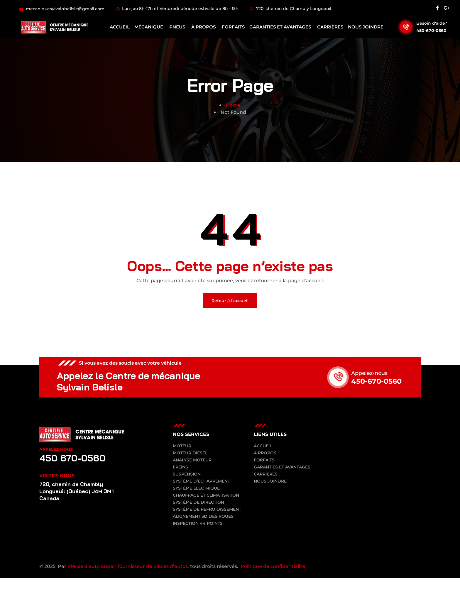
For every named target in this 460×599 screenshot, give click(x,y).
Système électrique (196, 488)
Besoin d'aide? (431, 23)
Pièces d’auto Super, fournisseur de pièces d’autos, (128, 566)
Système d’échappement (201, 481)
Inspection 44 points (198, 523)
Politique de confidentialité (273, 566)
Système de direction (198, 502)
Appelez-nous (369, 373)
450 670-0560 (73, 458)
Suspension (187, 474)
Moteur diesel (190, 453)
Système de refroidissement (207, 509)
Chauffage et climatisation (206, 495)
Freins (180, 467)
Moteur (182, 446)
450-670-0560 (431, 30)
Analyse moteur (192, 460)
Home (233, 105)
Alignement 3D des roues (203, 516)
